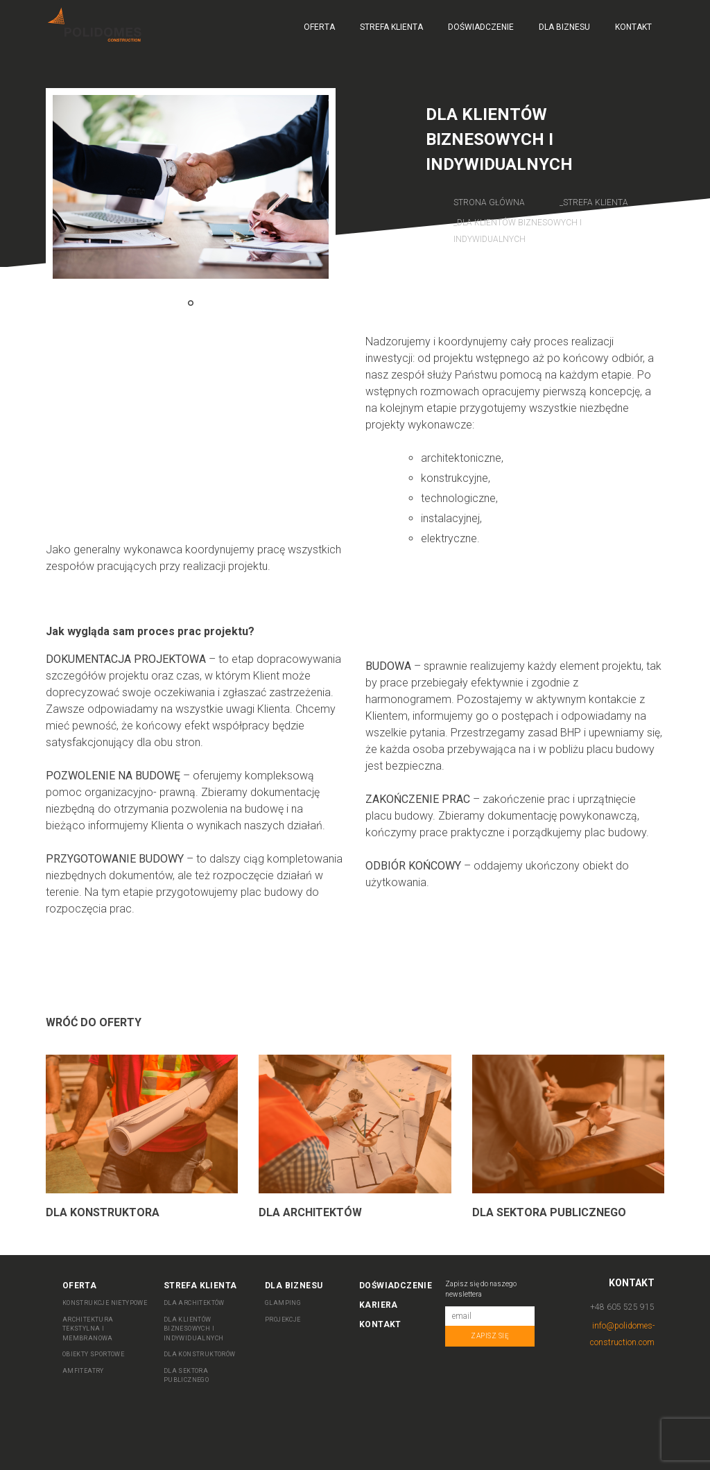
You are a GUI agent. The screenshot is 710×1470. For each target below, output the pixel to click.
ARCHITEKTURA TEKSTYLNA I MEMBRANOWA (88, 1329)
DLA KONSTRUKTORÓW (200, 1354)
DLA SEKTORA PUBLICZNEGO (186, 1375)
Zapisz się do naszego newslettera (481, 1289)
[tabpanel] (191, 187)
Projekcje (283, 1319)
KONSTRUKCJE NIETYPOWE (104, 1302)
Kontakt (633, 27)
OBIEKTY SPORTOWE (93, 1354)
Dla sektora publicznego (549, 1212)
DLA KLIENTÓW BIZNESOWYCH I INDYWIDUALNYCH (194, 1329)
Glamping (283, 1302)
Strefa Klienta (391, 27)
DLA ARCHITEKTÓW (194, 1302)
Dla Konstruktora (102, 1212)
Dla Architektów (310, 1212)
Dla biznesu (564, 27)
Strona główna (489, 202)
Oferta (319, 27)
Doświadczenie (481, 27)
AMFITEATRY (83, 1370)
